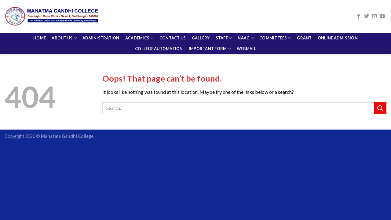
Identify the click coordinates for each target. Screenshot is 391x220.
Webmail (246, 37)
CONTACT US (172, 26)
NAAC (245, 27)
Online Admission (338, 26)
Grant (304, 26)
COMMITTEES (275, 27)
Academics (139, 27)
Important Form (210, 37)
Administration (100, 26)
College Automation (159, 37)
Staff (224, 27)
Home (39, 26)
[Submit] (380, 108)
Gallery (201, 26)
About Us (64, 27)
